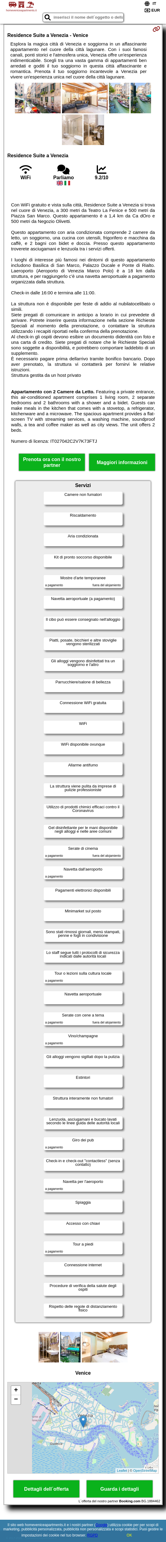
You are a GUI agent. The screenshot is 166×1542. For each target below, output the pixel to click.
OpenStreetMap (145, 1470)
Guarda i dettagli (119, 1489)
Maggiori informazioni (122, 462)
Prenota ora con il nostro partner (52, 462)
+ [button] (16, 1390)
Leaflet (122, 1470)
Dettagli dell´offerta (46, 1489)
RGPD (92, 1535)
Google (101, 1525)
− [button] (16, 1399)
